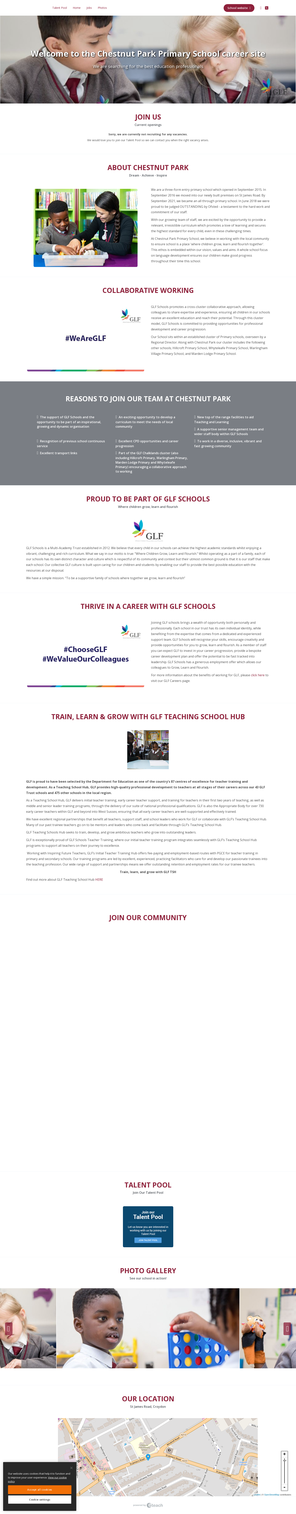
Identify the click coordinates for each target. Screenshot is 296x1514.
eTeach (148, 1505)
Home (77, 8)
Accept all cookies (39, 1489)
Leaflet (257, 1494)
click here (257, 675)
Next (287, 1329)
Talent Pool (59, 8)
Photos (102, 8)
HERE (98, 879)
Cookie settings (39, 1499)
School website (239, 8)
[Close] (71, 1468)
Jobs (89, 8)
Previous (9, 1329)
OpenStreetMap (271, 1494)
